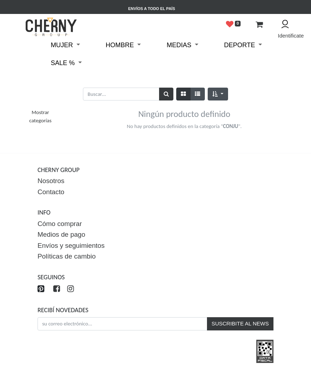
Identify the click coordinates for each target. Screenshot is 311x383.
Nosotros (51, 181)
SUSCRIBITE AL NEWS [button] (240, 323)
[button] (218, 94)
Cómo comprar (60, 223)
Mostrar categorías (40, 116)
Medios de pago (61, 234)
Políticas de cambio (67, 256)
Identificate (288, 36)
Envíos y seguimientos (71, 245)
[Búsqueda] (166, 94)
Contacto (51, 192)
